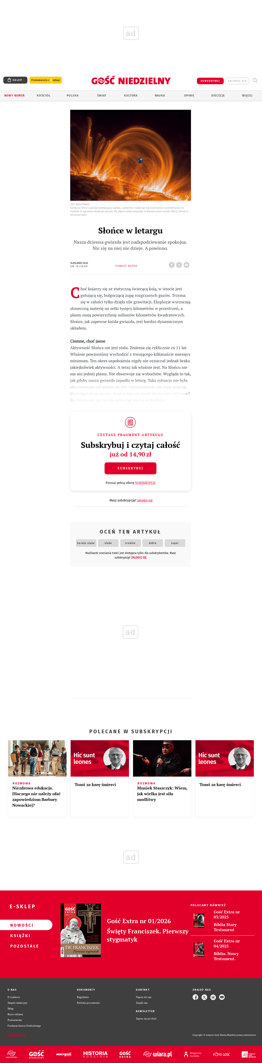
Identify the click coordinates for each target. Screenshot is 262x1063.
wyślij (187, 264)
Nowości (19, 925)
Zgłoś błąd (17, 1035)
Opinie (189, 95)
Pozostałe (19, 946)
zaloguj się (237, 81)
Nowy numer (14, 95)
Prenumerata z (45, 80)
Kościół (44, 95)
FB (172, 264)
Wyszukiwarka (255, 80)
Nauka (160, 95)
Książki (19, 935)
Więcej (247, 95)
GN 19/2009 (79, 266)
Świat (101, 95)
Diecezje (218, 95)
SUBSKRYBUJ (210, 81)
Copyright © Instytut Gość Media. (209, 1035)
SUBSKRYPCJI (145, 482)
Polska (73, 95)
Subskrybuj (130, 468)
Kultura (131, 95)
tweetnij (180, 264)
